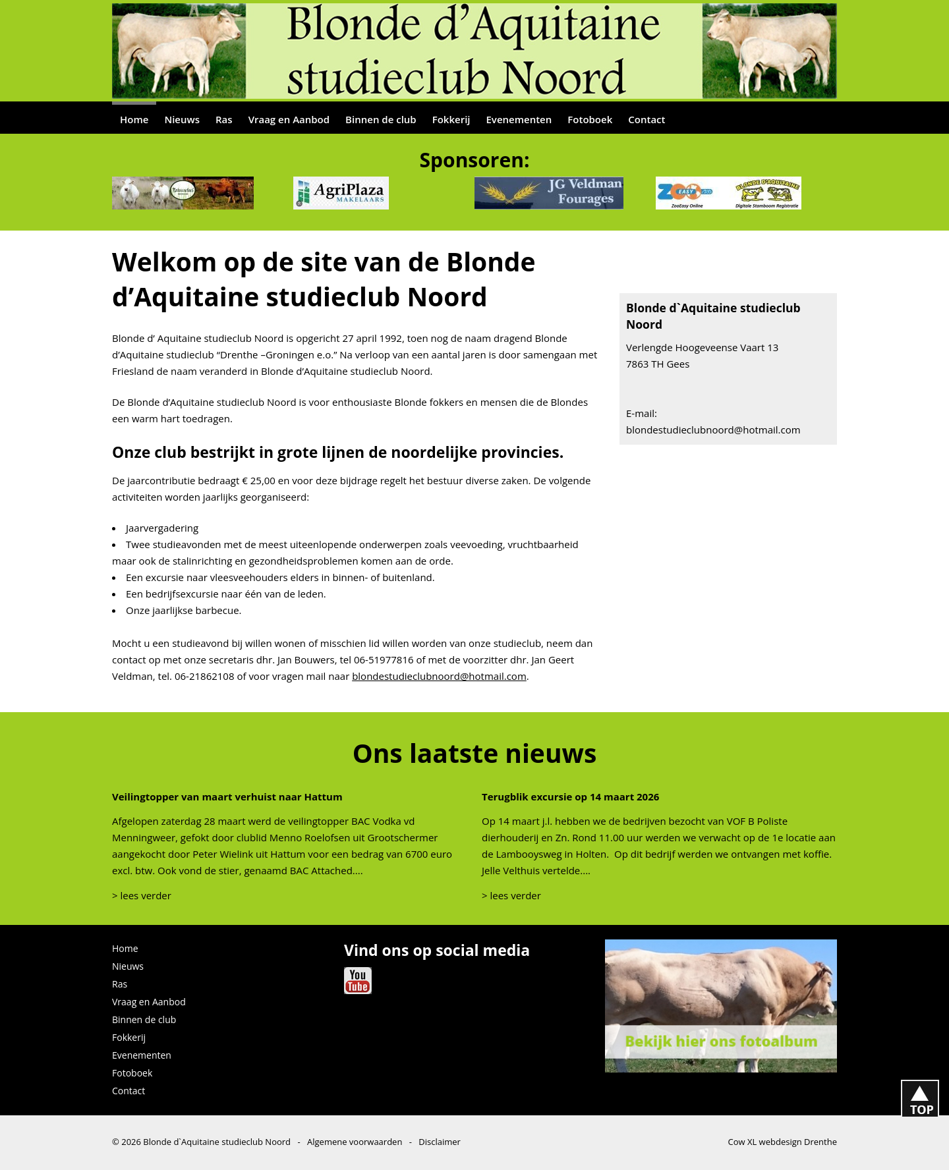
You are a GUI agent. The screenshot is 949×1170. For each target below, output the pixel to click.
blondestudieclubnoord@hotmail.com (439, 675)
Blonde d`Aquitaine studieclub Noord (217, 1142)
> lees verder (141, 895)
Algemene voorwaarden (354, 1142)
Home (134, 119)
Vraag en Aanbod (289, 119)
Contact (646, 119)
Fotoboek (589, 119)
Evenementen (519, 119)
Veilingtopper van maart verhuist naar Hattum (227, 796)
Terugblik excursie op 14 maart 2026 (570, 796)
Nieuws (182, 119)
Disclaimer (439, 1142)
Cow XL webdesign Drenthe (782, 1142)
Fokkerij (451, 119)
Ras (224, 119)
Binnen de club (381, 119)
